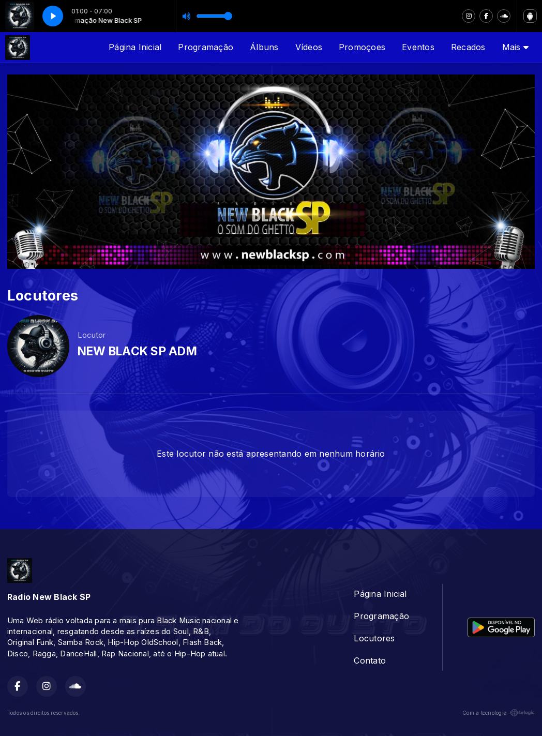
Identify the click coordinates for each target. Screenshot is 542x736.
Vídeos (308, 47)
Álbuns (264, 47)
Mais (515, 47)
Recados (468, 47)
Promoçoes (362, 47)
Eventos (418, 47)
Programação (205, 47)
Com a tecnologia (498, 712)
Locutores (374, 638)
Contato (370, 660)
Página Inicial (135, 47)
